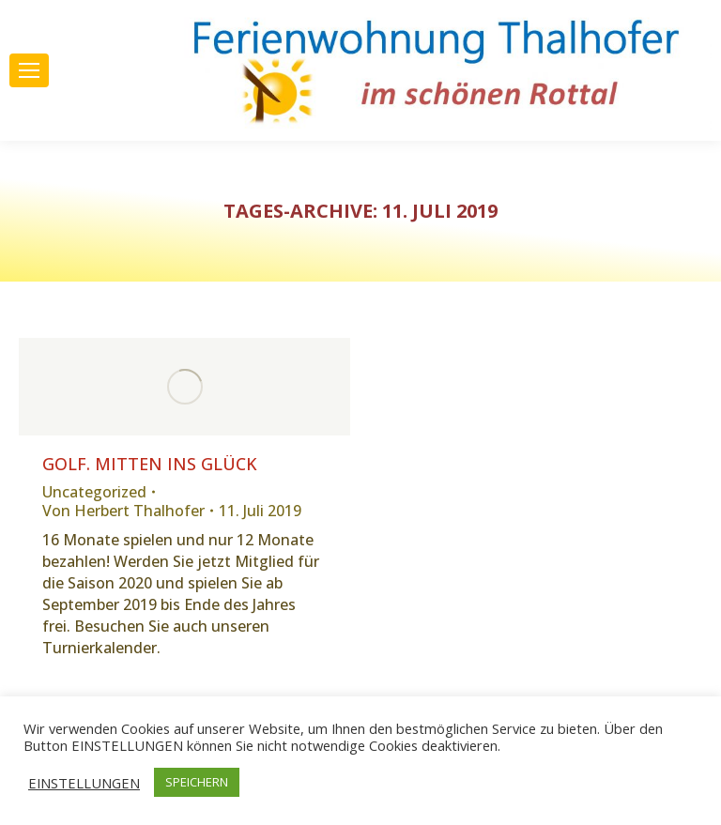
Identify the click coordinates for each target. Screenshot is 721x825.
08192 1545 (99, 40)
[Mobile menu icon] (29, 70)
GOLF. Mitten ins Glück (149, 463)
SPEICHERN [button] (196, 781)
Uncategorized (94, 491)
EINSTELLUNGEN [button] (84, 782)
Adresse (106, 110)
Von (123, 510)
